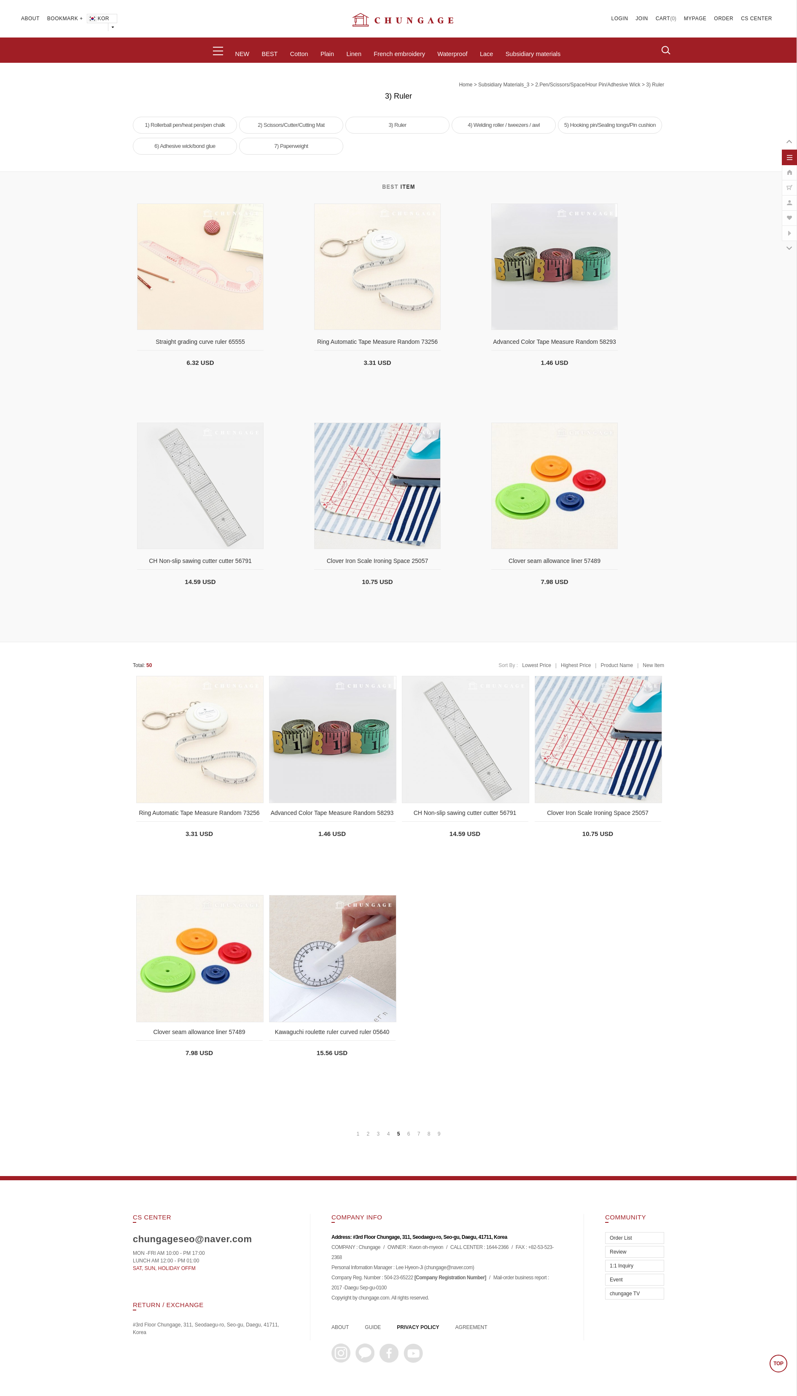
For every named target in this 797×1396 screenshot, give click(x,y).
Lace (486, 54)
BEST (270, 54)
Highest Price (576, 665)
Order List (621, 1238)
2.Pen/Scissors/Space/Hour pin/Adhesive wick (587, 85)
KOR (98, 18)
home (465, 85)
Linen (353, 54)
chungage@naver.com (448, 1268)
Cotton (299, 54)
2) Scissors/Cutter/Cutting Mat (291, 125)
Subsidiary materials (533, 54)
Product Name (616, 665)
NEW (242, 54)
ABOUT (30, 18)
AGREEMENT (471, 1327)
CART (663, 18)
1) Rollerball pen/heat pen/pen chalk (185, 125)
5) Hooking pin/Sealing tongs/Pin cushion (610, 125)
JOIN (641, 18)
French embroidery (399, 54)
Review (618, 1252)
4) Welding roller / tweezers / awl (504, 125)
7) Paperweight (291, 146)
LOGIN (619, 18)
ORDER (723, 18)
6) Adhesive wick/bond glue (184, 146)
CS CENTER (756, 18)
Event (616, 1280)
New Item (653, 665)
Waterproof (452, 54)
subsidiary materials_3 (503, 85)
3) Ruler (655, 85)
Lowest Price (536, 665)
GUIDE (373, 1327)
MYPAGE (695, 18)
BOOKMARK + (65, 18)
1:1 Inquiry (621, 1266)
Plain (327, 54)
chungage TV (625, 1294)
